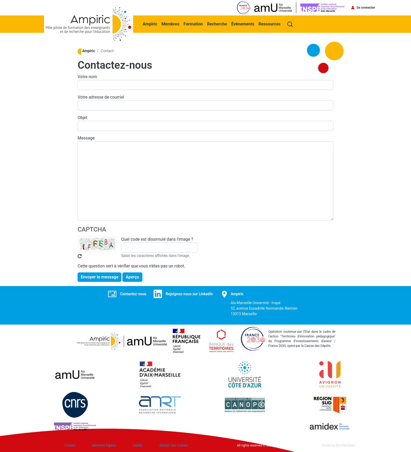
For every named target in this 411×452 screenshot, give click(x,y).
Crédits (138, 445)
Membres (170, 23)
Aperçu (132, 277)
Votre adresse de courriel (101, 97)
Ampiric (150, 23)
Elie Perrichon (345, 445)
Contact (69, 445)
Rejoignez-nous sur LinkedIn (189, 294)
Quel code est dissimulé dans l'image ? (157, 239)
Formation (193, 23)
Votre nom (87, 76)
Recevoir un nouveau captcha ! (80, 256)
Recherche (217, 23)
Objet (83, 117)
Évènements (242, 23)
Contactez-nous (133, 294)
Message (86, 138)
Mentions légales (104, 445)
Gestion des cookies (174, 445)
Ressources (269, 23)
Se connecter (365, 7)
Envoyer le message (99, 277)
